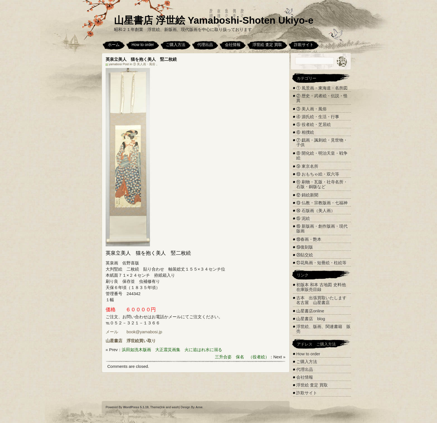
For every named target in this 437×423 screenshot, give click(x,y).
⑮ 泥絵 (303, 218)
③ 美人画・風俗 (144, 64)
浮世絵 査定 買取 (267, 44)
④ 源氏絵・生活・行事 (317, 116)
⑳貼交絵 (304, 254)
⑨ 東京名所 (307, 166)
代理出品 (205, 44)
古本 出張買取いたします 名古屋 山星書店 (323, 300)
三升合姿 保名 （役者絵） (242, 356)
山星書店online (310, 310)
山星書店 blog (310, 318)
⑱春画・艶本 (308, 239)
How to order (143, 44)
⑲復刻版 (304, 247)
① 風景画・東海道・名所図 (322, 88)
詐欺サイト (304, 44)
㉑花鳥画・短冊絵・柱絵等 (321, 262)
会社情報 (233, 44)
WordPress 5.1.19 (136, 407)
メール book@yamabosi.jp (134, 331)
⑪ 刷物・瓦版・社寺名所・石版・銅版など (322, 184)
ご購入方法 (175, 44)
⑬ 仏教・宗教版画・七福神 (322, 202)
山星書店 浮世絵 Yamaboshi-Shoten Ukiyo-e (214, 20)
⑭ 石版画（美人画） (315, 210)
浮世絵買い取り (141, 340)
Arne (198, 407)
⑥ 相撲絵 (305, 132)
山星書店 (114, 340)
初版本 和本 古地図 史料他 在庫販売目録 (321, 287)
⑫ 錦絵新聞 (307, 195)
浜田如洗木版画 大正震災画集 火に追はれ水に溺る (172, 349)
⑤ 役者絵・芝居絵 (313, 124)
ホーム (114, 44)
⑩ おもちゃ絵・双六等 (317, 174)
